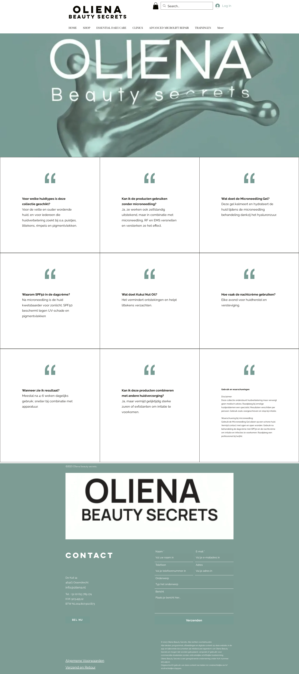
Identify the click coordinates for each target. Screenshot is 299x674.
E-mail (199, 551)
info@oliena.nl (75, 587)
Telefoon (161, 565)
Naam (159, 551)
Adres (199, 565)
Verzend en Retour (80, 667)
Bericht (160, 591)
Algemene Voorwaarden (84, 661)
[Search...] (187, 6)
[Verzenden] (194, 620)
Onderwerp (162, 578)
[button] (156, 5)
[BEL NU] (77, 619)
